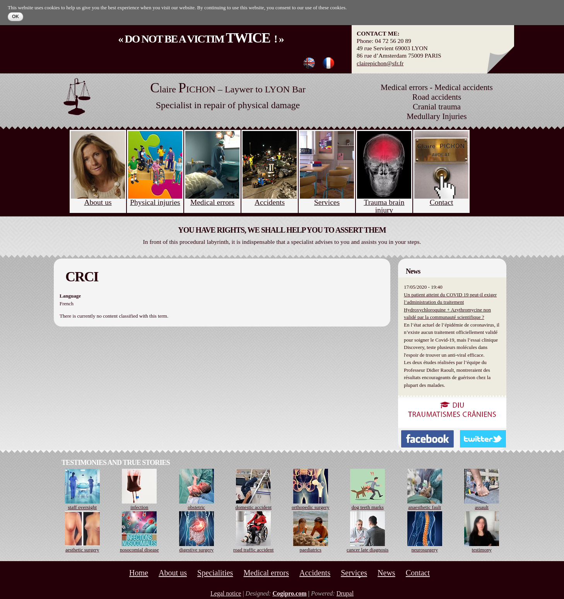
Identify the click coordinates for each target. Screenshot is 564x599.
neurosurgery (425, 550)
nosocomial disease (139, 550)
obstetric (196, 507)
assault (482, 507)
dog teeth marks (368, 507)
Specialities (215, 573)
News (386, 573)
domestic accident (254, 507)
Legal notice (225, 593)
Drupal (345, 593)
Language (70, 296)
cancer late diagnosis (367, 550)
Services (354, 573)
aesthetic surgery (82, 550)
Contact (418, 573)
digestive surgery (196, 550)
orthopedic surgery (311, 507)
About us (173, 573)
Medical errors (266, 573)
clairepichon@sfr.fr (380, 63)
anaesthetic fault (424, 507)
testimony (482, 550)
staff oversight (82, 507)
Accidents (314, 573)
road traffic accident (253, 550)
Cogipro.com (289, 593)
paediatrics (310, 550)
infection (139, 507)
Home (138, 573)
